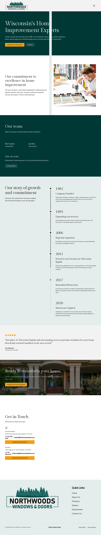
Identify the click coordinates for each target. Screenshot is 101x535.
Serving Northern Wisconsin (19, 458)
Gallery (75, 505)
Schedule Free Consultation (14, 45)
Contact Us (77, 513)
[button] (94, 6)
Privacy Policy (82, 527)
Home (74, 493)
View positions (11, 166)
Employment (77, 509)
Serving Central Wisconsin (20, 442)
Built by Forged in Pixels (55, 527)
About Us (76, 497)
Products (30, 45)
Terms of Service (91, 527)
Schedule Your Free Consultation (16, 384)
